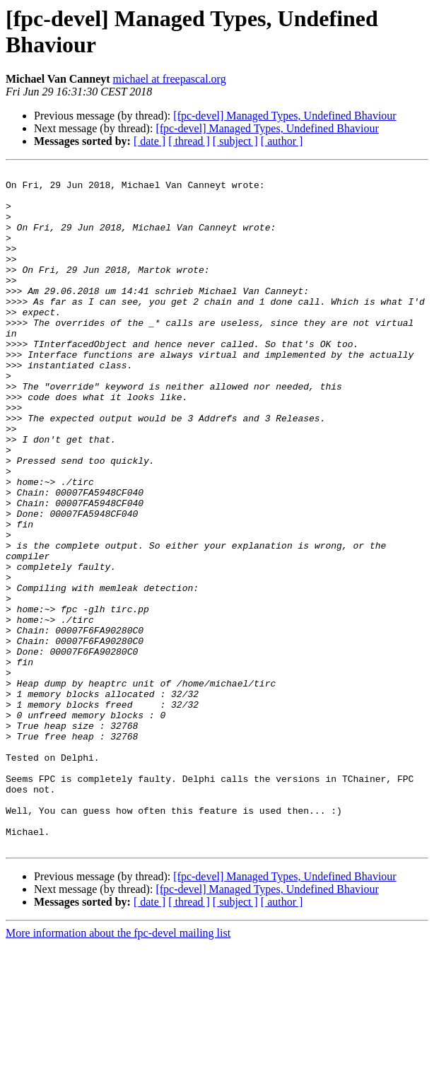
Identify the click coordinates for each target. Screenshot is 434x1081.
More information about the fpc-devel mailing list (118, 1069)
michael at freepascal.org (169, 79)
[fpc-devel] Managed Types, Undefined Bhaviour (284, 116)
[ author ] (282, 141)
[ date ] (149, 141)
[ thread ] (189, 141)
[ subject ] (235, 141)
